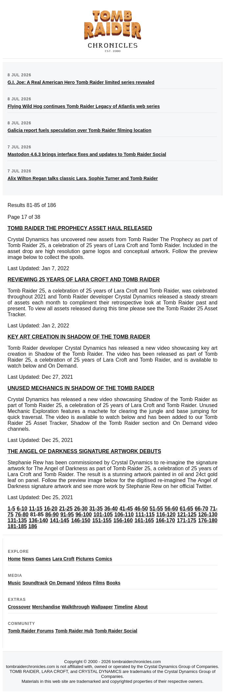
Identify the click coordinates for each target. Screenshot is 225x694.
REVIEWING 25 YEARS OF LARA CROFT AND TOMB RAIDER (84, 279)
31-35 (96, 508)
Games (43, 558)
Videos (84, 582)
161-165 (144, 520)
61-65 (186, 508)
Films (99, 582)
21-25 (66, 508)
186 (32, 526)
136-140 (38, 520)
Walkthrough (76, 606)
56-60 (171, 508)
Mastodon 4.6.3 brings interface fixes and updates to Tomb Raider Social (87, 154)
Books (113, 582)
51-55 (156, 508)
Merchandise (46, 606)
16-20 (50, 508)
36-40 (111, 508)
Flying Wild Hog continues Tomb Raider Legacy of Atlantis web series (84, 106)
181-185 (17, 526)
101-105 (103, 514)
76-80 (22, 514)
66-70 (201, 508)
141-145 (59, 520)
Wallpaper (102, 606)
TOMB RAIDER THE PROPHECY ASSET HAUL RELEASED (80, 228)
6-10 (22, 508)
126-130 (207, 514)
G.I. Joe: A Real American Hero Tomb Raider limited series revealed (81, 82)
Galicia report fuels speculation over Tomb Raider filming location (79, 130)
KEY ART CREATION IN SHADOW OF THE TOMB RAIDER (79, 337)
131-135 (17, 520)
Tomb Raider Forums (31, 630)
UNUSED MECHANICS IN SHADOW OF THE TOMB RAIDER (81, 388)
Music (14, 582)
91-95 (67, 514)
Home (14, 558)
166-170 (165, 520)
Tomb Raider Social (116, 630)
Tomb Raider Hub (74, 630)
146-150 (80, 520)
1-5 (11, 508)
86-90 (52, 514)
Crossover (19, 606)
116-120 (166, 514)
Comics (104, 558)
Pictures (85, 558)
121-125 (187, 514)
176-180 (207, 520)
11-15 (35, 508)
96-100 (84, 514)
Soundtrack (35, 582)
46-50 (141, 508)
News (28, 558)
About (140, 606)
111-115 (145, 514)
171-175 (186, 520)
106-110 (124, 514)
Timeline (123, 606)
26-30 (81, 508)
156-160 (123, 520)
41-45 (126, 508)
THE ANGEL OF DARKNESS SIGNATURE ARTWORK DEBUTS (84, 451)
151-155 (102, 520)
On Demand (62, 582)
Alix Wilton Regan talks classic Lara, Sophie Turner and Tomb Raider (83, 178)
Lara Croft (64, 558)
